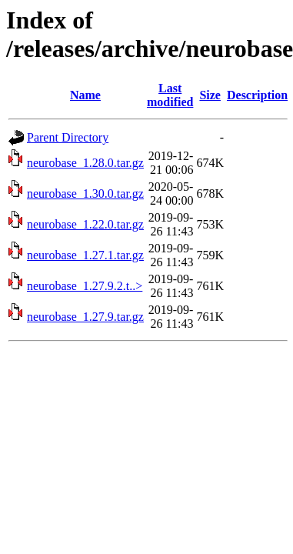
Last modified (170, 95)
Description (257, 95)
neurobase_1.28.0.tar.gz (85, 162)
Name (85, 95)
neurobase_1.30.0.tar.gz (85, 193)
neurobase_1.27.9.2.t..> (84, 285)
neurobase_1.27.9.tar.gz (85, 316)
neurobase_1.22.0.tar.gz (85, 224)
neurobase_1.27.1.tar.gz (85, 255)
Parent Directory (67, 137)
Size (210, 95)
